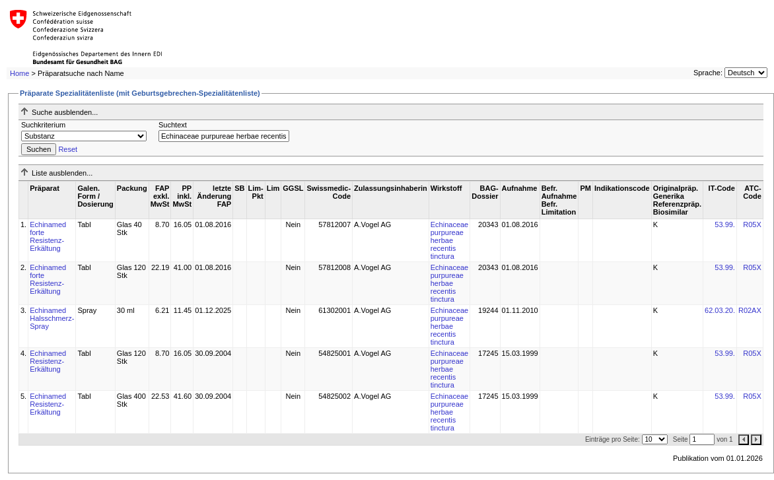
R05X (752, 224)
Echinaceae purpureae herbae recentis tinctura (450, 240)
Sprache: (707, 73)
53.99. (725, 224)
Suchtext (172, 125)
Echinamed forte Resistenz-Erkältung (48, 236)
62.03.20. (720, 310)
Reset (67, 149)
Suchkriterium (43, 125)
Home (19, 73)
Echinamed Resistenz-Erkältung (48, 361)
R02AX (749, 310)
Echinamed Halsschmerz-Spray (52, 318)
